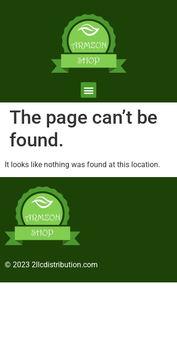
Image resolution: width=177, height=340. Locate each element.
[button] (88, 90)
